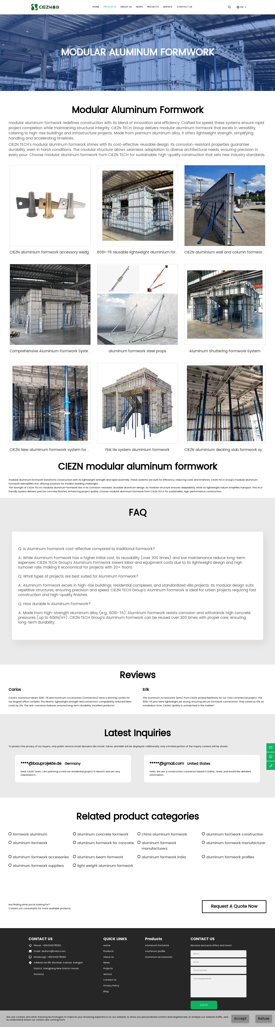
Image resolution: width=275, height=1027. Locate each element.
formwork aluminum (30, 834)
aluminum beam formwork (100, 857)
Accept (240, 1018)
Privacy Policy (111, 986)
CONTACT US (184, 7)
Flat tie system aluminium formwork (137, 450)
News (106, 963)
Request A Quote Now (234, 906)
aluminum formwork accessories (41, 857)
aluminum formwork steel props (137, 351)
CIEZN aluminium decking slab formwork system (227, 450)
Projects (153, 7)
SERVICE (168, 7)
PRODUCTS (110, 7)
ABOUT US (126, 7)
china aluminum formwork (164, 834)
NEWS (139, 7)
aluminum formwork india (164, 857)
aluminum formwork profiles (230, 857)
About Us (108, 957)
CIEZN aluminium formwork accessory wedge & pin (55, 252)
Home (95, 7)
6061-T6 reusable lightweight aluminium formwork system (149, 252)
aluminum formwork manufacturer (236, 843)
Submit (204, 1005)
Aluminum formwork (157, 945)
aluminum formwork (30, 843)
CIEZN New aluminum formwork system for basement (58, 450)
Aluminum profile (155, 951)
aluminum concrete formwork (102, 834)
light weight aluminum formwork (105, 866)
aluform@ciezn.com (53, 951)
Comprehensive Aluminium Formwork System (51, 351)
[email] (270, 747)
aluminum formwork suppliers (38, 866)
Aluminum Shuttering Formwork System (224, 351)
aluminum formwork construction (234, 834)
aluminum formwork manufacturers (159, 845)
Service (107, 974)
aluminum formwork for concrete (105, 843)
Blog (105, 991)
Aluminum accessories (158, 957)
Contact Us (109, 980)
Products (108, 951)
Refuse (263, 1018)
